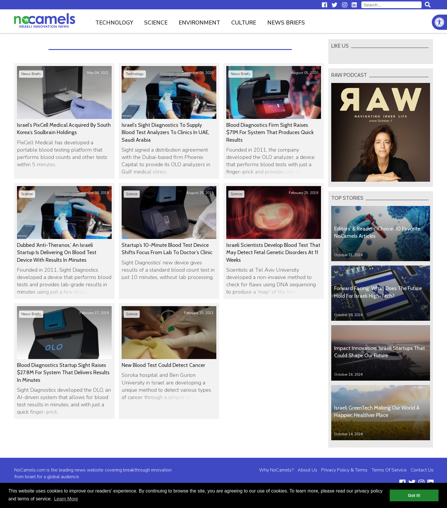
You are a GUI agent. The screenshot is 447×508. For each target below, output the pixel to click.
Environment (199, 23)
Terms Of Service (389, 470)
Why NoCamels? (276, 470)
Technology (114, 23)
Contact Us (422, 470)
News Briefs (286, 23)
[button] (439, 22)
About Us (307, 470)
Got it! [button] (414, 495)
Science (156, 23)
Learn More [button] (66, 498)
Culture (243, 23)
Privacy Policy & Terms (344, 470)
